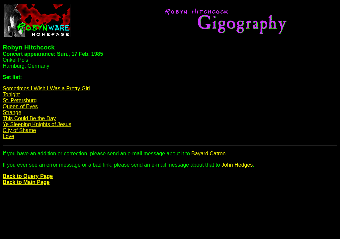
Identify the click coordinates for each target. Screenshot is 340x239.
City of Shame (19, 130)
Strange (12, 112)
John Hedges (237, 165)
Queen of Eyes (20, 106)
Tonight (11, 94)
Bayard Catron (208, 153)
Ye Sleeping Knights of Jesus (37, 124)
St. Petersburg (20, 100)
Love (8, 136)
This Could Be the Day (29, 118)
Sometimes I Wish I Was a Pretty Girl (46, 88)
